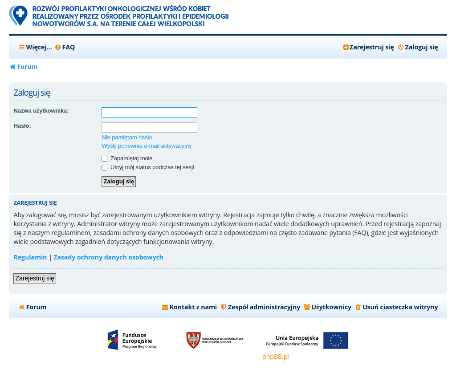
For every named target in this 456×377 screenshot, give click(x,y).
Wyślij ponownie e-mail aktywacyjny (146, 145)
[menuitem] (64, 47)
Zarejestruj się (34, 278)
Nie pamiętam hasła (127, 137)
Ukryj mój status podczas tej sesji (148, 167)
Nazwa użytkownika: (41, 110)
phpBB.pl (275, 356)
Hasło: (22, 125)
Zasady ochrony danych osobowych (108, 257)
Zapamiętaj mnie (127, 158)
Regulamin (30, 257)
